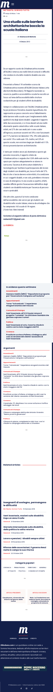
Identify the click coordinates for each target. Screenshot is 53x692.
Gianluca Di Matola (28, 37)
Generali (6, 522)
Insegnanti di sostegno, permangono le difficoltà (24, 504)
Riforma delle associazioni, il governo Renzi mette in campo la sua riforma (24, 548)
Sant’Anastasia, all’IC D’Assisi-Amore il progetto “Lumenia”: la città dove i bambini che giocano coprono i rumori (27, 315)
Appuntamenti (13, 301)
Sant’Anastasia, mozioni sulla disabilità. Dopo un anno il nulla (23, 516)
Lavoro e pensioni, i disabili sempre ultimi (23, 538)
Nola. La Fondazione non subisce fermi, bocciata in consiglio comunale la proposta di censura (39, 600)
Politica (9, 322)
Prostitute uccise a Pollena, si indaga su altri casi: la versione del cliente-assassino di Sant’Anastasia (26, 336)
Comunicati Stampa (15, 310)
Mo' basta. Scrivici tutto (16, 10)
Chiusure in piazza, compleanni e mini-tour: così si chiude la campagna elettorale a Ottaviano (23, 422)
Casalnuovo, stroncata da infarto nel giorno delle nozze (13, 599)
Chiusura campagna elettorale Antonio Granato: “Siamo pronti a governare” (23, 413)
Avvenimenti (11, 291)
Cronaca (10, 332)
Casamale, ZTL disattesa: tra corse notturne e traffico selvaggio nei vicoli (25, 404)
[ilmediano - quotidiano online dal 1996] (5, 4)
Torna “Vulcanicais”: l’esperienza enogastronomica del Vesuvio (21, 304)
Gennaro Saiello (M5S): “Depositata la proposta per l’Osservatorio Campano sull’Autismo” (28, 295)
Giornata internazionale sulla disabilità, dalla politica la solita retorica (23, 528)
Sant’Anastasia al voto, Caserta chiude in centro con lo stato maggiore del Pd (25, 326)
